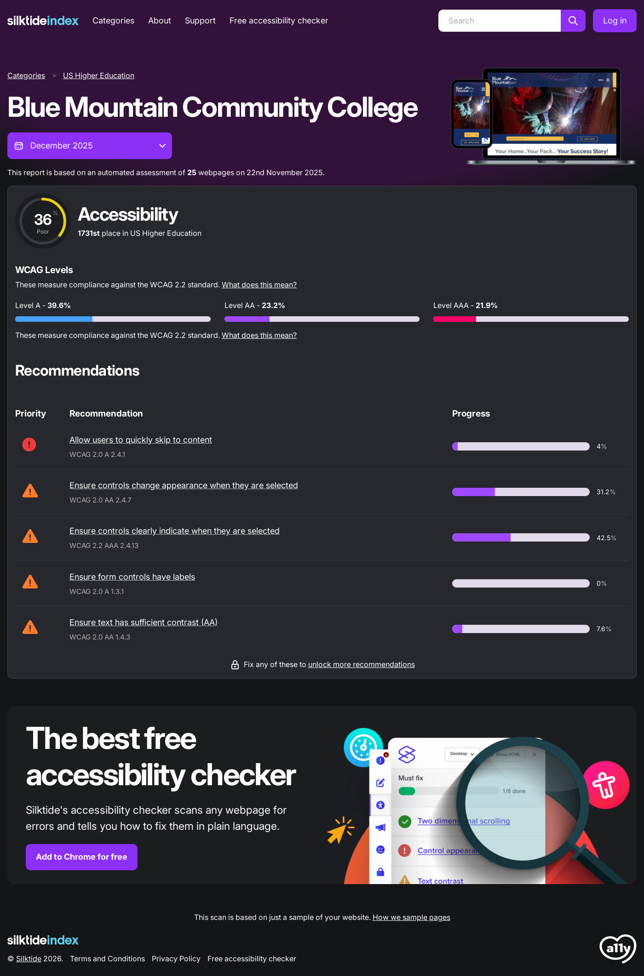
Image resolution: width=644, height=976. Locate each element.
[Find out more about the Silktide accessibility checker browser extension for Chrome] (322, 795)
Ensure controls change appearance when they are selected (183, 485)
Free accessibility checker (279, 20)
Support (200, 20)
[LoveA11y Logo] (618, 950)
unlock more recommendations (361, 664)
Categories (113, 20)
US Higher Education (98, 75)
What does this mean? (259, 284)
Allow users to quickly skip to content (140, 440)
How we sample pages (411, 917)
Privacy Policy (176, 958)
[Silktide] (43, 20)
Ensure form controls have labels (132, 577)
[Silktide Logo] (43, 940)
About (159, 20)
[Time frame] (89, 145)
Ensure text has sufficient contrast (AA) (143, 622)
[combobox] (89, 145)
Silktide (28, 958)
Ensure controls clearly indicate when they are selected (174, 531)
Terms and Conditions (107, 958)
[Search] (499, 21)
